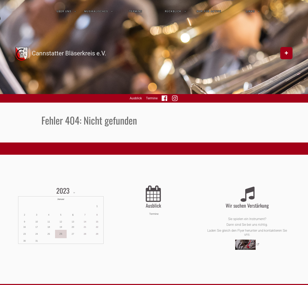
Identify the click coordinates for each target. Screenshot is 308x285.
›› (74, 192)
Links (250, 11)
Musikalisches (96, 11)
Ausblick (136, 98)
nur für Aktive (209, 11)
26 (60, 233)
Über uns (64, 11)
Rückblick (173, 11)
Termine (135, 11)
